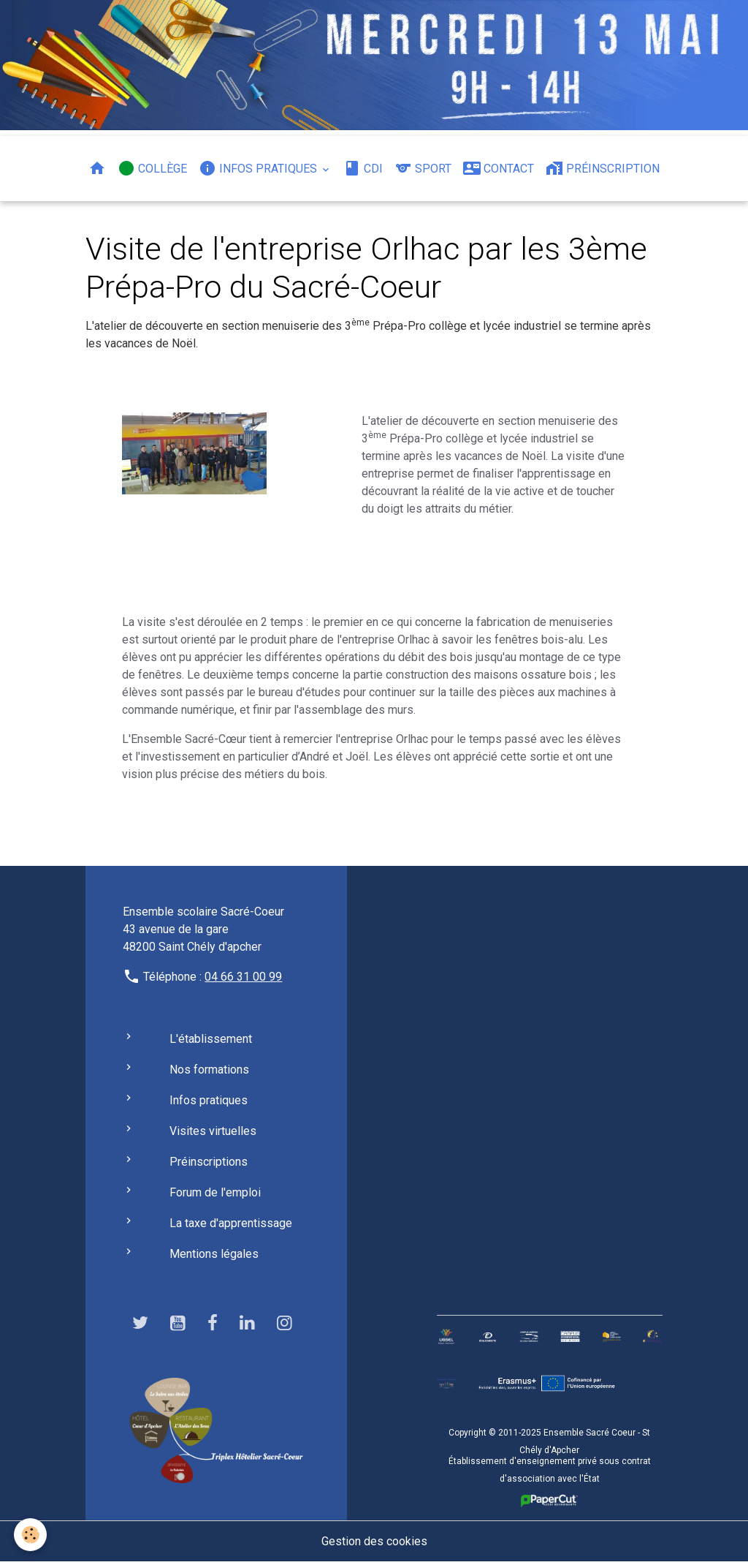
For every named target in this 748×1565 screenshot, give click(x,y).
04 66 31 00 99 (243, 979)
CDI (363, 168)
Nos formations (209, 1072)
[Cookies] (31, 1534)
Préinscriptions (208, 1164)
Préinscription (603, 168)
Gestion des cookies (374, 1544)
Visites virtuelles (212, 1133)
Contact (498, 168)
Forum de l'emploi (215, 1195)
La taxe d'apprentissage (230, 1225)
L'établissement (210, 1041)
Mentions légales (214, 1256)
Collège (152, 168)
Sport (422, 168)
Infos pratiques (259, 168)
